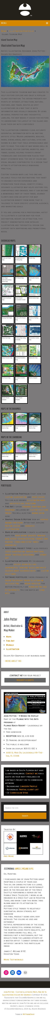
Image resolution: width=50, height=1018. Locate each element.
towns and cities (23, 542)
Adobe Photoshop (14, 580)
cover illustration (15, 551)
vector (17, 564)
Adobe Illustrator (33, 580)
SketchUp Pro (12, 583)
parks (35, 542)
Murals (10, 645)
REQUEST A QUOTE (25, 680)
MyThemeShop (28, 1014)
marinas (41, 535)
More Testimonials (13, 959)
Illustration (12, 649)
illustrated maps (36, 500)
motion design (12, 526)
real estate (11, 538)
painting (23, 567)
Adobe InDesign (32, 583)
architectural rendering (23, 503)
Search (25, 816)
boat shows (21, 535)
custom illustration (16, 497)
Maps (8, 636)
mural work (38, 513)
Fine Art (10, 641)
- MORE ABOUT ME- (13, 661)
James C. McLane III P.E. (24, 868)
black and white (37, 567)
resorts (32, 535)
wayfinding (10, 545)
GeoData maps (12, 570)
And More (9, 856)
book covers (38, 497)
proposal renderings (23, 554)
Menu (4, 23)
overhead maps (27, 570)
